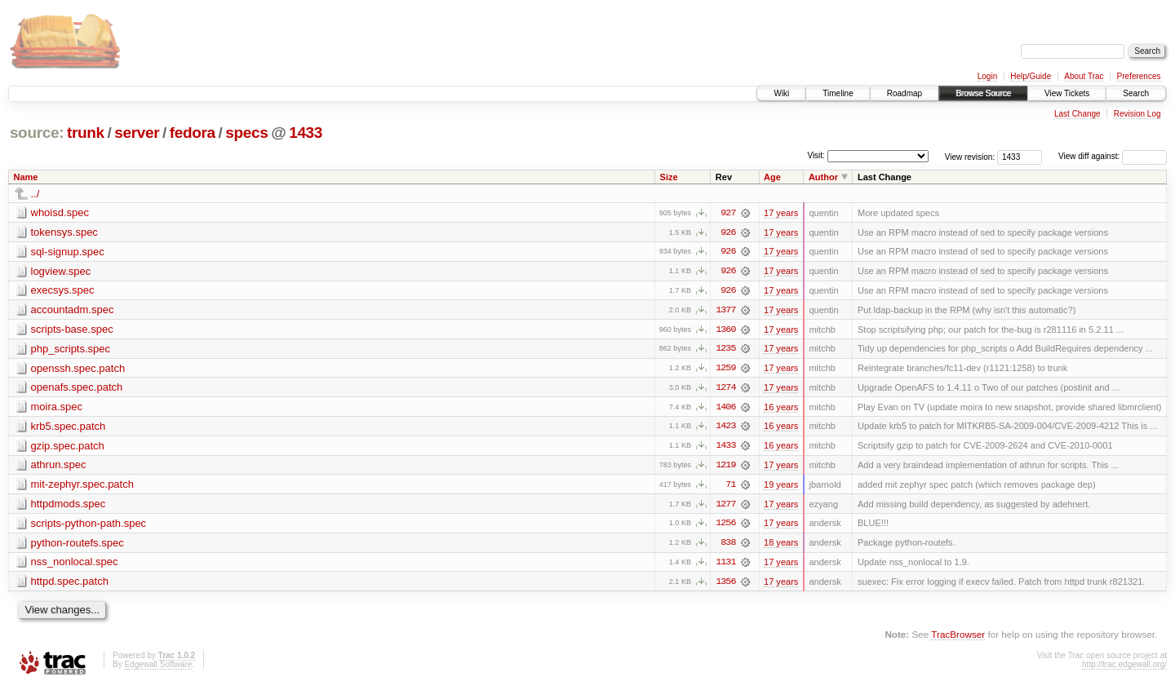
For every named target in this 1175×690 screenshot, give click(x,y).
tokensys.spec (64, 232)
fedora (192, 132)
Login (987, 76)
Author (823, 177)
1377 (725, 310)
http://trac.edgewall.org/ (1124, 667)
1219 (725, 467)
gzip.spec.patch (67, 447)
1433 (305, 132)
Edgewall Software (158, 667)
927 (728, 212)
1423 (725, 428)
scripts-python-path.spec (89, 526)
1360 (725, 330)
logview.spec (61, 271)
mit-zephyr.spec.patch (82, 486)
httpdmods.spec (68, 506)
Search (1136, 93)
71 (730, 486)
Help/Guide (1030, 76)
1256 (725, 526)
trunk (85, 132)
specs (246, 132)
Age (772, 177)
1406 (725, 408)
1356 (725, 584)
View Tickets (1066, 93)
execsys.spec (63, 291)
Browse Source (983, 93)
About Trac (1083, 76)
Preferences (1139, 76)
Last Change (1077, 113)
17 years (781, 213)
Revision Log (1137, 113)
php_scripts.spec (71, 349)
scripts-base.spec (72, 330)
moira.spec (57, 408)
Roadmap (904, 93)
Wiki (781, 93)
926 (728, 232)
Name (26, 177)
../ (35, 194)
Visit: (816, 155)
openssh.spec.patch (78, 369)
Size (669, 177)
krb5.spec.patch (68, 428)
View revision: (970, 156)
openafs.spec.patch (77, 389)
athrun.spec (58, 467)
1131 (725, 565)
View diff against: (1112, 156)
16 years (781, 409)
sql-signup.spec (67, 251)
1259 (725, 369)
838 (728, 545)
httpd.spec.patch (70, 584)
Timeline (837, 93)
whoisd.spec (60, 212)
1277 (725, 506)
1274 (725, 389)
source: (37, 132)
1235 (725, 349)
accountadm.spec (72, 310)
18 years (781, 546)
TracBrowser (958, 637)
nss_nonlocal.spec (74, 565)
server (136, 132)
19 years (781, 487)
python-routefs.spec (77, 545)
